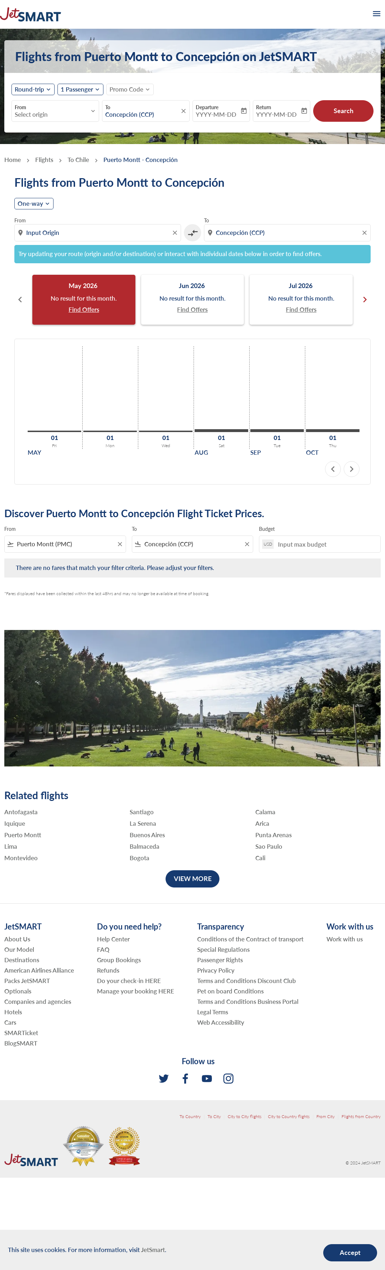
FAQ (103, 949)
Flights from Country (361, 1116)
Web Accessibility (220, 1022)
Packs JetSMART (27, 980)
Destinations (21, 960)
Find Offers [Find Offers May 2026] (84, 309)
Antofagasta (21, 812)
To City (214, 1116)
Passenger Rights (220, 960)
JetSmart (153, 1249)
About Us (17, 939)
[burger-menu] (376, 14)
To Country (190, 1116)
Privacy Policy (216, 970)
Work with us (344, 939)
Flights (44, 159)
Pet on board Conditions (230, 991)
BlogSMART (20, 1043)
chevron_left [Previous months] (20, 299)
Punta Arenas (273, 835)
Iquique (14, 823)
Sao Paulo (268, 846)
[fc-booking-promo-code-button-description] (126, 89)
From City (325, 1116)
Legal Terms (212, 1012)
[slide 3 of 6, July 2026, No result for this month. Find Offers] (301, 300)
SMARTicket (21, 1033)
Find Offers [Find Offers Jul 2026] (301, 309)
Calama (265, 812)
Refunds (108, 970)
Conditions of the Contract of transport (250, 939)
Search (343, 111)
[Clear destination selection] (365, 232)
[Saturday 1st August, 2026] (221, 430)
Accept (350, 1252)
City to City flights (244, 1116)
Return (263, 107)
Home (12, 159)
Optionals (17, 991)
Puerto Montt (22, 835)
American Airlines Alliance (39, 970)
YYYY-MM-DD (216, 114)
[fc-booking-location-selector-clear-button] (184, 111)
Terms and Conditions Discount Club (246, 980)
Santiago (142, 812)
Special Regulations (223, 949)
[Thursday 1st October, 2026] (333, 430)
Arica (262, 823)
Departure (207, 107)
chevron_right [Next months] (365, 299)
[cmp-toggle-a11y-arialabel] (192, 232)
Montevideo (21, 858)
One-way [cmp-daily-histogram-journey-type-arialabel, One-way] (30, 203)
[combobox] (52, 114)
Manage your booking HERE (135, 991)
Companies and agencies (37, 1001)
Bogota (139, 858)
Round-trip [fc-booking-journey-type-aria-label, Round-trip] (29, 89)
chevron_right (351, 469)
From (20, 107)
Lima (10, 846)
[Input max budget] (325, 544)
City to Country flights (289, 1116)
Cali (260, 858)
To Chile (78, 159)
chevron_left (333, 469)
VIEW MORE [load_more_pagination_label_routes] (193, 878)
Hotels (13, 1012)
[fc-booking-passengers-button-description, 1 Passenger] (77, 89)
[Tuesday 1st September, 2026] (277, 430)
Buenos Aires (147, 835)
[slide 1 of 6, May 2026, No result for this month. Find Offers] (83, 300)
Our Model (19, 949)
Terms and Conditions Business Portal (247, 1001)
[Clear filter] (119, 544)
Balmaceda (144, 846)
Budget (267, 529)
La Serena (143, 823)
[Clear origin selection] (176, 232)
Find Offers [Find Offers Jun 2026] (192, 309)
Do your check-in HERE (129, 980)
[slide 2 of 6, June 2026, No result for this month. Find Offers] (192, 300)
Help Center (113, 939)
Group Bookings (119, 960)
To (107, 107)
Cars (10, 1022)
